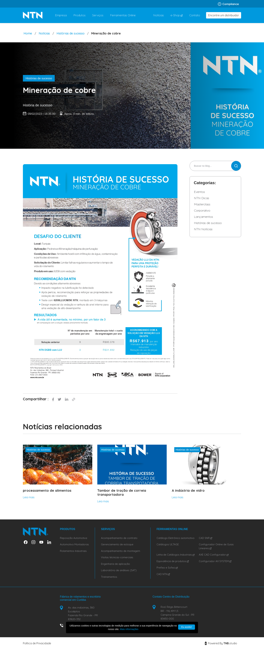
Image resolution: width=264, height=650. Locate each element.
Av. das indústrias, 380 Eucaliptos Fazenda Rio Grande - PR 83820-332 (83, 613)
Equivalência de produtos (173, 561)
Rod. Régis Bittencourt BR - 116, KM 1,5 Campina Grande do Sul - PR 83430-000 (178, 613)
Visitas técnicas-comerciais (117, 557)
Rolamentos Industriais (73, 551)
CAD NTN (163, 574)
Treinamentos (109, 576)
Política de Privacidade (37, 644)
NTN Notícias (203, 229)
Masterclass (202, 204)
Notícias (44, 33)
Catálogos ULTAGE (168, 544)
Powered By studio (221, 644)
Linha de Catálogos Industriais (175, 554)
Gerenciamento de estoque (117, 544)
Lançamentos (203, 217)
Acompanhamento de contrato (119, 538)
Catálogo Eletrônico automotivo (175, 538)
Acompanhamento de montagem (120, 551)
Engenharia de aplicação (115, 563)
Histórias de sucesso (71, 33)
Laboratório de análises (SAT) (119, 570)
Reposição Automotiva (73, 538)
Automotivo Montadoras (74, 544)
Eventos (199, 192)
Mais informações (129, 629)
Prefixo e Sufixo (167, 567)
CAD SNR (205, 538)
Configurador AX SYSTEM (215, 561)
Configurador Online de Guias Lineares (216, 546)
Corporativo (202, 210)
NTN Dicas (201, 198)
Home (28, 33)
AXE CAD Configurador (213, 554)
